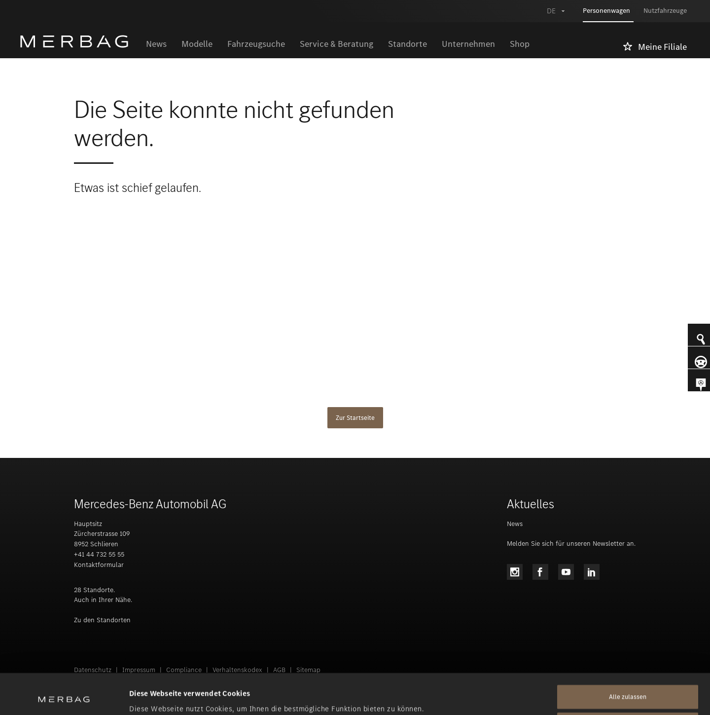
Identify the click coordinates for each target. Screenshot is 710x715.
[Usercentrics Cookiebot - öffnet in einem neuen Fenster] (64, 695)
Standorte (407, 44)
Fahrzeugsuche (256, 44)
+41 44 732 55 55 (99, 554)
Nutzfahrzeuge (665, 10)
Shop (520, 44)
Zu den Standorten (102, 620)
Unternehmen (468, 44)
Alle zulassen (627, 656)
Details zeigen (153, 696)
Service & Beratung (336, 44)
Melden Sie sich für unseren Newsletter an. (571, 543)
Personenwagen (606, 10)
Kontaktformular (99, 564)
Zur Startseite (355, 418)
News (156, 44)
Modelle (197, 44)
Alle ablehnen (627, 684)
